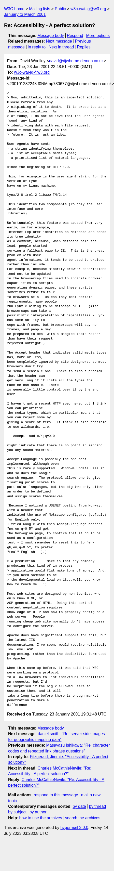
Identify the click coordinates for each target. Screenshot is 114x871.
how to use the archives (40, 818)
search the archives (83, 818)
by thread (97, 806)
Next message (59, 41)
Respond (75, 35)
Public (60, 9)
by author (38, 812)
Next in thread (61, 47)
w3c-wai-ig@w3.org (88, 9)
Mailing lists (39, 9)
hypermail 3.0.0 (74, 827)
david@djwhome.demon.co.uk (76, 61)
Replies (83, 47)
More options (98, 35)
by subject (17, 812)
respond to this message (56, 795)
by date (79, 806)
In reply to (37, 47)
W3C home (14, 9)
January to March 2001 (25, 14)
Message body (50, 35)
